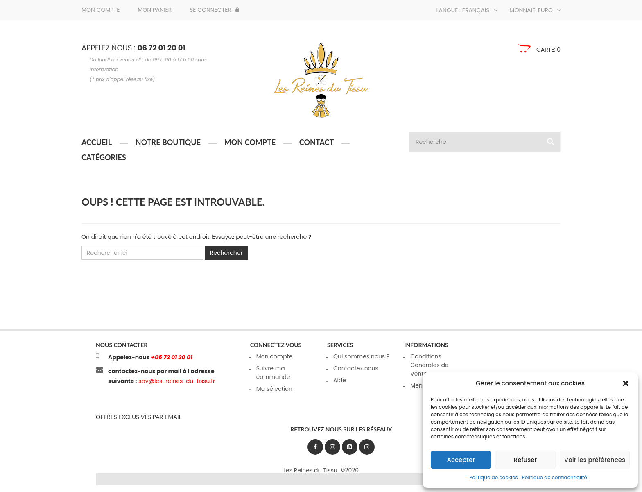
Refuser (525, 460)
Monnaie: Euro (535, 10)
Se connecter (214, 10)
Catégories (103, 157)
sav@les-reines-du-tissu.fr (176, 381)
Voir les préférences (594, 460)
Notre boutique (168, 142)
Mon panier (155, 10)
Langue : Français (466, 10)
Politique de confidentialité (554, 477)
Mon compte (100, 10)
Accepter (461, 460)
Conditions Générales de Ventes (429, 365)
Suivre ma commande (273, 372)
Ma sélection (274, 389)
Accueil (96, 142)
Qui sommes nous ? (361, 356)
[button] (626, 383)
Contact (316, 142)
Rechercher (226, 253)
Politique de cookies (493, 477)
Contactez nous (355, 368)
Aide (339, 380)
